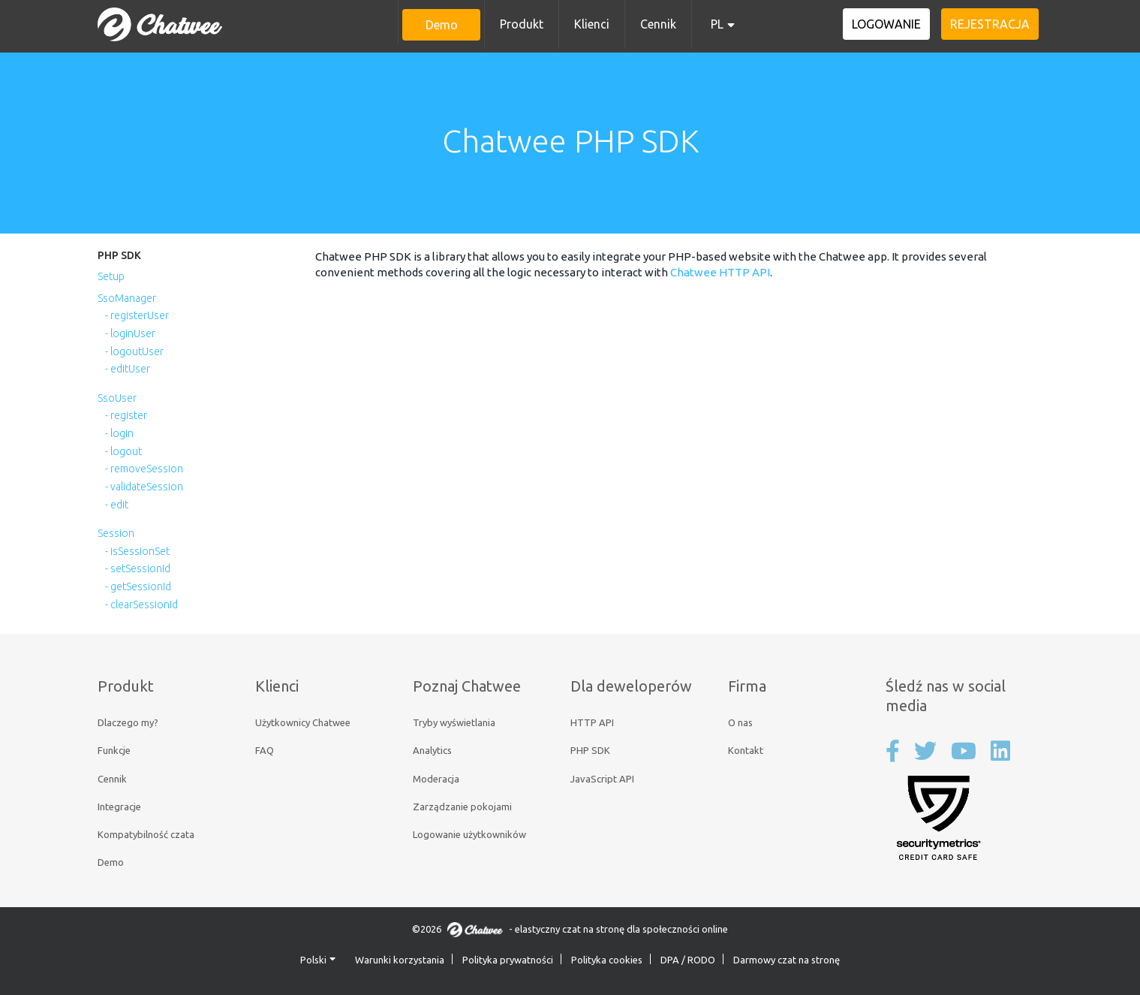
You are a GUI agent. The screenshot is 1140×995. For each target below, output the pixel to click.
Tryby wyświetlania (454, 722)
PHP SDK (119, 255)
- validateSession (144, 487)
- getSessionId (138, 586)
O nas (740, 722)
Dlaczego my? (128, 722)
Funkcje (114, 750)
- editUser (127, 369)
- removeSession (144, 469)
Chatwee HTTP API (720, 272)
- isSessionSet (137, 551)
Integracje (119, 806)
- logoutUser (134, 351)
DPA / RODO (687, 959)
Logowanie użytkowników (469, 834)
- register (126, 415)
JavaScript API (602, 778)
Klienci (591, 24)
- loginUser (130, 333)
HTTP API (592, 722)
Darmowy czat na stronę (786, 959)
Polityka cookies (606, 959)
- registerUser (137, 315)
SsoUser (117, 398)
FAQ (264, 750)
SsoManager (127, 298)
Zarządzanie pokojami (462, 806)
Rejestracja (990, 24)
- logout (123, 451)
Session (116, 533)
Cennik (658, 24)
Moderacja (436, 778)
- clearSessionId (141, 605)
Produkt (521, 24)
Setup (111, 276)
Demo (442, 25)
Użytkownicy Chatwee (302, 722)
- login (119, 433)
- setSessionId (137, 568)
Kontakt (745, 750)
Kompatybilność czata (146, 834)
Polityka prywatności (507, 959)
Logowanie (887, 24)
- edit (116, 505)
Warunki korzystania (399, 959)
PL (717, 24)
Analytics (432, 750)
